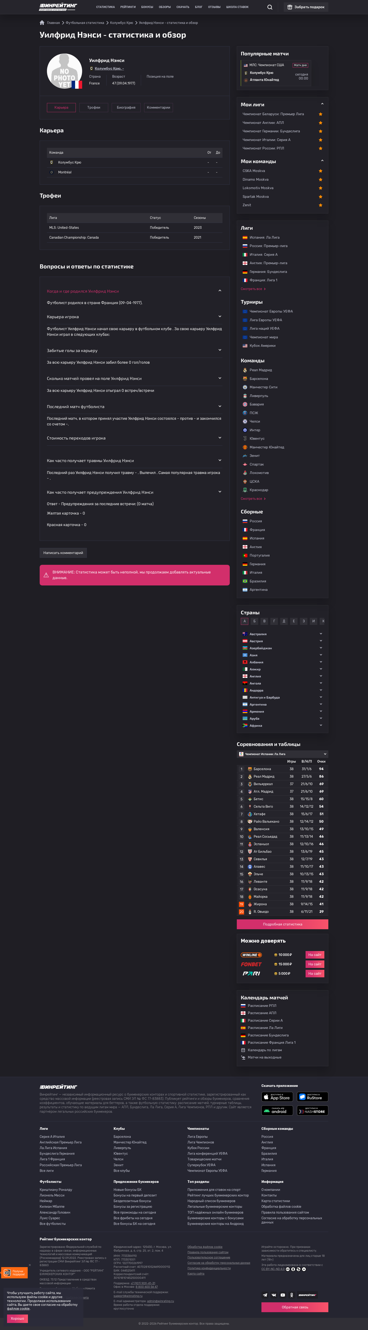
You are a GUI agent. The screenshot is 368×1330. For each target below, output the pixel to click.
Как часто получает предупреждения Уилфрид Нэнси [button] (100, 492)
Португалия (254, 555)
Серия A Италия (52, 1137)
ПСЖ (250, 413)
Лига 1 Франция (52, 1159)
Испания (253, 538)
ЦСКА (251, 481)
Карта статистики (275, 1201)
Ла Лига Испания (53, 1148)
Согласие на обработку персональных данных (291, 1220)
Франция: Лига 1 (257, 280)
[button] (282, 634)
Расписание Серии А (259, 1020)
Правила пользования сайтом (285, 1213)
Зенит (251, 455)
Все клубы (122, 1171)
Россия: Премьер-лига (263, 246)
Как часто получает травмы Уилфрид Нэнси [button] (90, 460)
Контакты (269, 1195)
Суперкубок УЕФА (201, 1165)
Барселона (255, 378)
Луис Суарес (50, 1218)
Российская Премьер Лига (61, 1165)
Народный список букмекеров (211, 1201)
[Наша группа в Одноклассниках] (291, 1295)
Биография (126, 107)
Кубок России (198, 1148)
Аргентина (253, 590)
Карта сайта (196, 1273)
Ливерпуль (255, 396)
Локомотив (256, 472)
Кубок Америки (257, 346)
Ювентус (253, 438)
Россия (250, 521)
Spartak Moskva (256, 197)
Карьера (61, 107)
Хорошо (17, 1318)
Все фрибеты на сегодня (133, 1218)
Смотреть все (251, 289)
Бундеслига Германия (57, 1154)
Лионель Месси (52, 1195)
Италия (250, 572)
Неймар (46, 1201)
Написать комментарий (63, 553)
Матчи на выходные (261, 1057)
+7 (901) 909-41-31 (143, 1283)
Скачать (182, 7)
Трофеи (93, 107)
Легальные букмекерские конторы (215, 1207)
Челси (251, 421)
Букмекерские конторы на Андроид (216, 1224)
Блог (199, 7)
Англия (250, 547)
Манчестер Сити (260, 387)
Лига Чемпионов (201, 1142)
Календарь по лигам (261, 1050)
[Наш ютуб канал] (282, 1295)
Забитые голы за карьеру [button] (72, 350)
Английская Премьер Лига (61, 1142)
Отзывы (214, 7)
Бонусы (147, 7)
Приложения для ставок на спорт (214, 1190)
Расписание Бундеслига (262, 1035)
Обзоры (165, 7)
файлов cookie (18, 1309)
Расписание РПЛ (256, 1006)
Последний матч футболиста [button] (75, 406)
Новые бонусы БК (128, 1190)
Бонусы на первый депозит (135, 1195)
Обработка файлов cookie (281, 1207)
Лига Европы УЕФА (260, 320)
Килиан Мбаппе (52, 1207)
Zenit (247, 205)
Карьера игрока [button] (63, 316)
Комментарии (158, 107)
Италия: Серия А (258, 254)
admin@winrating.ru (160, 1301)
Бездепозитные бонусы (132, 1201)
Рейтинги (128, 7)
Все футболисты (53, 1224)
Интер (251, 430)
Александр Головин (55, 1213)
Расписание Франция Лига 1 (266, 1042)
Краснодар (255, 490)
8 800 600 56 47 (147, 1286)
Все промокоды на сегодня (135, 1213)
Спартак (253, 464)
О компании (270, 1190)
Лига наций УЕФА (259, 328)
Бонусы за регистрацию (133, 1207)
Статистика (105, 7)
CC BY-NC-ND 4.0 (283, 1269)
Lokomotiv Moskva (258, 188)
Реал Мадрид (257, 370)
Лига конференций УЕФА (207, 1154)
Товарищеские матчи (205, 1159)
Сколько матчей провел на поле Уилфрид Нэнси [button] (94, 378)
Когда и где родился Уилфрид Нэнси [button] (83, 291)
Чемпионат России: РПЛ (263, 148)
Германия (252, 564)
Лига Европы (198, 1137)
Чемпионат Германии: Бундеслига (271, 131)
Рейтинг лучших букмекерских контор (218, 1195)
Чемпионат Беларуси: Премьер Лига (273, 114)
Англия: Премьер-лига (263, 263)
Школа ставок (237, 7)
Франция (251, 530)
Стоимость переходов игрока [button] (76, 437)
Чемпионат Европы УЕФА (265, 311)
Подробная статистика (282, 924)
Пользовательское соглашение (209, 1257)
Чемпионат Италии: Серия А (267, 140)
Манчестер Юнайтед (263, 447)
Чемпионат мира (258, 337)
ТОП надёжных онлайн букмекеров (215, 1213)
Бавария (253, 404)
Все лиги (47, 1171)
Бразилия (252, 581)
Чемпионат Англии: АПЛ (263, 123)
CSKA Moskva (254, 171)
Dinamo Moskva (255, 179)
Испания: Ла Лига (261, 237)
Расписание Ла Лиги (259, 1028)
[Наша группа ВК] (273, 1295)
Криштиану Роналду (56, 1190)
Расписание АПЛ (256, 1013)
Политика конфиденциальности (209, 1268)
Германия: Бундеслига (262, 272)
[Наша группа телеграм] (264, 1295)
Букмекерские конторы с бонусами (216, 1218)
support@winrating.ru (128, 1296)
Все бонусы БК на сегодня (134, 1224)
